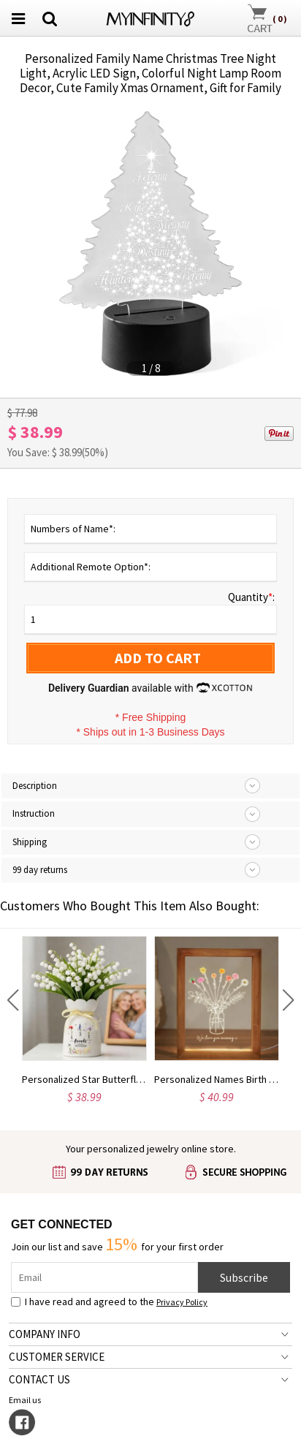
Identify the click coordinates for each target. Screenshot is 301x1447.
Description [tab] (34, 785)
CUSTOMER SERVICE (56, 1357)
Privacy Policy (181, 1301)
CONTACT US (39, 1379)
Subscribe (244, 1277)
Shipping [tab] (29, 842)
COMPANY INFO (44, 1334)
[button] (13, 1000)
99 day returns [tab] (39, 870)
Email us (26, 1399)
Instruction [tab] (33, 813)
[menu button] (18, 18)
